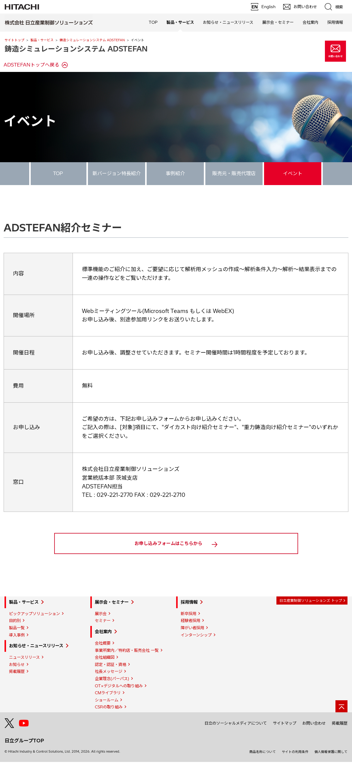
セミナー (103, 638)
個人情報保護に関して (330, 770)
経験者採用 (190, 638)
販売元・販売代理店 (234, 173)
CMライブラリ (108, 710)
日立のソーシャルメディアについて (235, 741)
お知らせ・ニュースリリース (36, 664)
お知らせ (17, 682)
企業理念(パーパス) (112, 696)
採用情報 (189, 620)
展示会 (101, 631)
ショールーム (106, 718)
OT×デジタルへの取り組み (119, 703)
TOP (153, 22)
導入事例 (17, 653)
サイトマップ (284, 741)
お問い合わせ (314, 741)
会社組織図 (104, 675)
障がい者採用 (192, 645)
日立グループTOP (24, 759)
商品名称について (262, 770)
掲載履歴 (17, 689)
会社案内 (103, 649)
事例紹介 (175, 173)
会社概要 (103, 661)
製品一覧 (17, 645)
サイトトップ (14, 40)
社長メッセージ (108, 689)
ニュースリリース (24, 675)
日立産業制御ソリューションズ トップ (310, 618)
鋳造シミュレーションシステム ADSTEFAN (92, 40)
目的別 (15, 638)
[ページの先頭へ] (341, 724)
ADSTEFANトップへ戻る (31, 65)
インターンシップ (196, 653)
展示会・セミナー (112, 620)
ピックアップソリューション (34, 631)
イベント (292, 173)
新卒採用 (188, 631)
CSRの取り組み (109, 725)
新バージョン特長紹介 (116, 173)
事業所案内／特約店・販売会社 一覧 (127, 668)
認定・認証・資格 (110, 682)
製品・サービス (42, 40)
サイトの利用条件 (295, 770)
